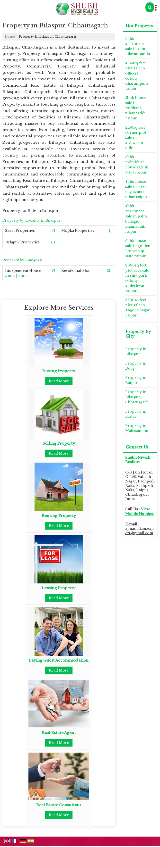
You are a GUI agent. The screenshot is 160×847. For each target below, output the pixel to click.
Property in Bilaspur (135, 351)
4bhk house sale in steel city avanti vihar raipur (136, 189)
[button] (139, 511)
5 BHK (23, 276)
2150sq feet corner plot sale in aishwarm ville (135, 137)
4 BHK (10, 276)
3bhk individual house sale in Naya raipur (136, 164)
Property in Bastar (135, 414)
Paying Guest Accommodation (59, 660)
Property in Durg (135, 366)
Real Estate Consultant (58, 805)
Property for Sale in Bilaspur (30, 210)
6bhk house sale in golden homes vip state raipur (137, 248)
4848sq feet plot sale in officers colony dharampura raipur (136, 76)
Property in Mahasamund (137, 428)
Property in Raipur (135, 380)
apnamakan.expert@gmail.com (139, 530)
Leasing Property (59, 588)
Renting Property (59, 515)
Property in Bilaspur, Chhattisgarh (137, 397)
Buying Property (58, 371)
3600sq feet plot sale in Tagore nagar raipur (137, 307)
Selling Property (59, 443)
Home (10, 36)
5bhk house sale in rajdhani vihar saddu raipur (136, 108)
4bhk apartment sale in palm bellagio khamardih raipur (136, 219)
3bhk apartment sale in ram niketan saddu (137, 46)
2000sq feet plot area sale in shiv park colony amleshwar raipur (137, 278)
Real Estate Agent (59, 732)
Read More (59, 381)
